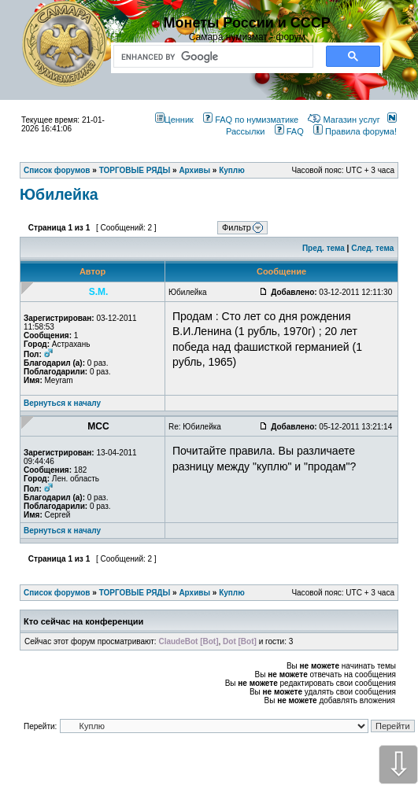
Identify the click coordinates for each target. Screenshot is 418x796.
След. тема (372, 248)
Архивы (194, 592)
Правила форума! (355, 131)
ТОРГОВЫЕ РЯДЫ (135, 592)
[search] (210, 57)
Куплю (232, 592)
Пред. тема (323, 248)
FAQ (289, 131)
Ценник (174, 119)
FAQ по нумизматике (250, 119)
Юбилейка (59, 194)
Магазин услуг (343, 119)
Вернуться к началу (62, 403)
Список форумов (57, 592)
